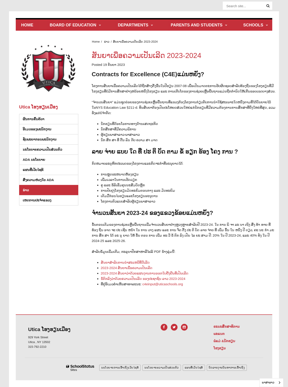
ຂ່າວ (106, 41)
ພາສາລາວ (268, 382)
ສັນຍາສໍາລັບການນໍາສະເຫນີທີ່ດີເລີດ (125, 262)
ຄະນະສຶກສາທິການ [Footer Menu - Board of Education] (227, 326)
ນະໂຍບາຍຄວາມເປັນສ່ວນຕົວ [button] (161, 367)
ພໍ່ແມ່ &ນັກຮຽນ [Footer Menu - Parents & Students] (224, 341)
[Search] (268, 6)
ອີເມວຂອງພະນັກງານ (37, 129)
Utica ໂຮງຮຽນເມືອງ (38, 106)
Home (96, 41)
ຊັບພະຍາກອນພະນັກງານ (39, 139)
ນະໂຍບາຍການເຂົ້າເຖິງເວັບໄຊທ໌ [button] (120, 367)
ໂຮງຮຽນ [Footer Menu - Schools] (220, 348)
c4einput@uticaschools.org (162, 284)
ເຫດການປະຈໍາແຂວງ (37, 200)
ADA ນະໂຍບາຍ (34, 159)
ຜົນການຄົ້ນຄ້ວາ (33, 119)
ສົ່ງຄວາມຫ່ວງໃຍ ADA (38, 180)
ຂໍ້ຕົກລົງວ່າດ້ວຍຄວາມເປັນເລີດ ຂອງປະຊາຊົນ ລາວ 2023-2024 (143, 279)
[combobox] (271, 382)
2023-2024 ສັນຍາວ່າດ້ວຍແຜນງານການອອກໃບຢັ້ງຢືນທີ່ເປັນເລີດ (145, 273)
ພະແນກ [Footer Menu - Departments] (219, 334)
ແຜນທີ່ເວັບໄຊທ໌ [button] (194, 367)
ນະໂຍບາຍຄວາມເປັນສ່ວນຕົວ (42, 149)
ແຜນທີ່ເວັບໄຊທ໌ (33, 170)
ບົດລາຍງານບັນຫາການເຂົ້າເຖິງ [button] (227, 367)
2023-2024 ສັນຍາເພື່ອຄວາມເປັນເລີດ (127, 268)
